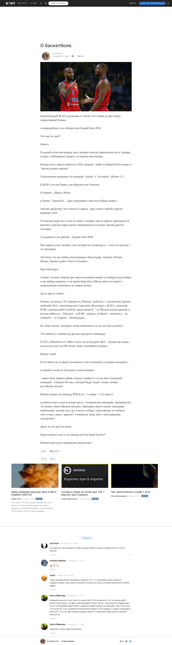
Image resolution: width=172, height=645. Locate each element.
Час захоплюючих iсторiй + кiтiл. (131, 492)
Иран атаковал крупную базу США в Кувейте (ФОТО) (33, 493)
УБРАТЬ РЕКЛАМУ (58, 3)
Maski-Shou (16, 499)
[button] (168, 3)
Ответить (53, 555)
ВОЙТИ (132, 3)
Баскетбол (54, 451)
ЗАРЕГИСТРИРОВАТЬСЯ (152, 3)
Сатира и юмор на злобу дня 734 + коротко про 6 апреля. (83, 493)
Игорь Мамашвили (69, 499)
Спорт (44, 451)
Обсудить (87, 538)
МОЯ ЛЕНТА (23, 3)
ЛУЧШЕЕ (33, 3)
